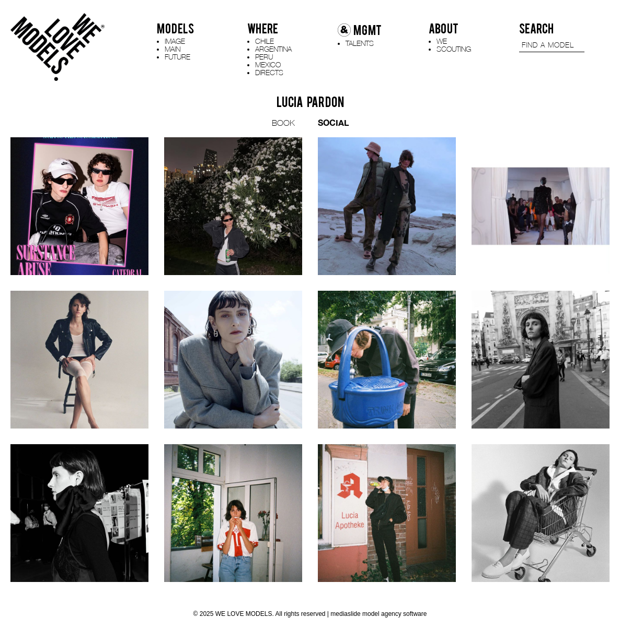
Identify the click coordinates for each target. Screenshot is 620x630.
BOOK (283, 122)
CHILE (264, 41)
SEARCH (536, 28)
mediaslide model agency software (378, 613)
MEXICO (268, 64)
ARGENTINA (273, 48)
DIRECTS (269, 72)
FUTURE (177, 56)
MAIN (172, 48)
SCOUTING (454, 48)
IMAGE (175, 41)
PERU (264, 56)
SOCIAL (333, 122)
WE (442, 41)
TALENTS (360, 43)
